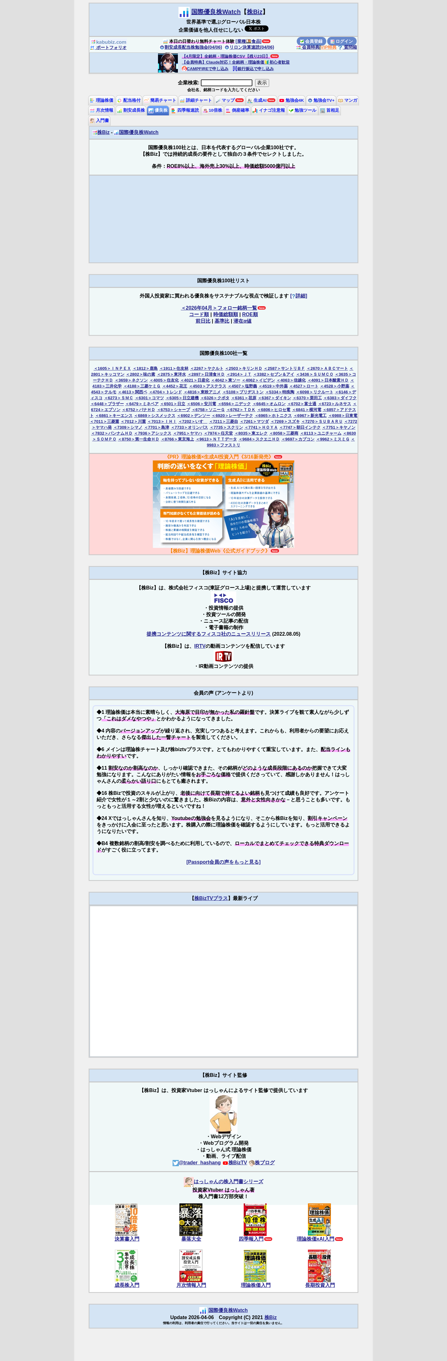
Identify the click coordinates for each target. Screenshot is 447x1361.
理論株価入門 (256, 1285)
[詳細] (298, 295)
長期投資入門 (320, 1285)
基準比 (221, 321)
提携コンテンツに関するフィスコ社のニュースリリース (209, 634)
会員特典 (307, 47)
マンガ (347, 100)
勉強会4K (291, 100)
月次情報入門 (191, 1285)
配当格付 (129, 100)
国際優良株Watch (216, 11)
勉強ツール (303, 110)
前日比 (203, 321)
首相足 (329, 110)
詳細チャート (196, 100)
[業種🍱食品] (249, 41)
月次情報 (101, 110)
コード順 (199, 314)
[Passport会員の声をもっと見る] (223, 862)
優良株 (158, 110)
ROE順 (250, 314)
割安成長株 (131, 110)
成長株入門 (127, 1285)
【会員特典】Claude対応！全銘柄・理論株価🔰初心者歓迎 (236, 62)
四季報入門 (251, 1239)
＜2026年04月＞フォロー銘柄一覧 (219, 308)
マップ (225, 100)
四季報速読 (185, 110)
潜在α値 (242, 321)
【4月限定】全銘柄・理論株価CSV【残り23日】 (226, 56)
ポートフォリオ (108, 47)
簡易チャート (160, 100)
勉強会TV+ (321, 100)
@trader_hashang (197, 1162)
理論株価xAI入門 (315, 1239)
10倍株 (212, 110)
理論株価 (101, 100)
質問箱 (347, 47)
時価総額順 (225, 314)
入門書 (99, 120)
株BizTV (234, 1162)
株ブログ (262, 1162)
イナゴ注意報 (269, 110)
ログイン (342, 41)
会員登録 (311, 41)
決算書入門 (127, 1239)
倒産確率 (237, 110)
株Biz (254, 11)
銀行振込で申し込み (253, 68)
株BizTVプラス (211, 898)
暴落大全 (191, 1239)
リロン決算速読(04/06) (249, 47)
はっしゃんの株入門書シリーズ (223, 1181)
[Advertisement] (223, 219)
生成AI (256, 100)
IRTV (199, 646)
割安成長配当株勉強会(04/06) (191, 47)
